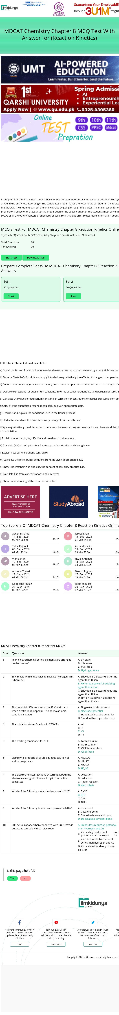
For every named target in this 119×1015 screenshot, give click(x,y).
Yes (12, 878)
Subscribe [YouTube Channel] (56, 944)
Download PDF (35, 257)
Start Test (11, 257)
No (25, 878)
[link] (33, 3)
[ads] (20, 502)
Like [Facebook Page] (19, 944)
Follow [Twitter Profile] (93, 944)
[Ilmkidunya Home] (9, 8)
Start (11, 296)
